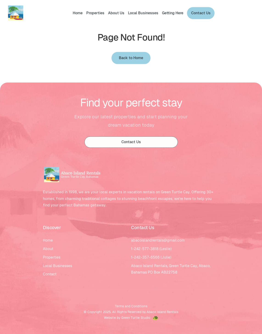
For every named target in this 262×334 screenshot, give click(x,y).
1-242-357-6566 (145, 258)
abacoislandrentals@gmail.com (158, 241)
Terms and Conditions (131, 307)
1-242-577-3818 (145, 250)
